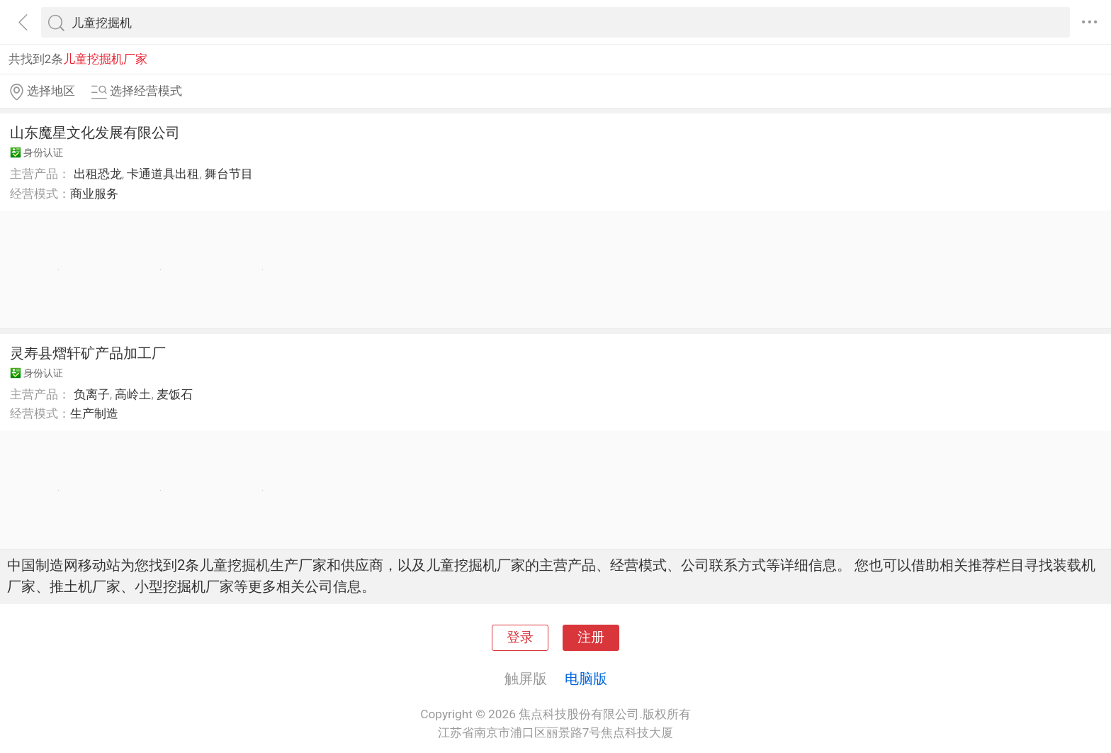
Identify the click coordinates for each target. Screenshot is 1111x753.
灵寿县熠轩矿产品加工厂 (88, 353)
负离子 (92, 394)
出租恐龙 (98, 174)
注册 (590, 637)
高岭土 (133, 394)
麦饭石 (175, 394)
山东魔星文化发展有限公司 (95, 132)
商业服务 (94, 193)
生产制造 (94, 413)
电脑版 (586, 678)
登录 (520, 637)
